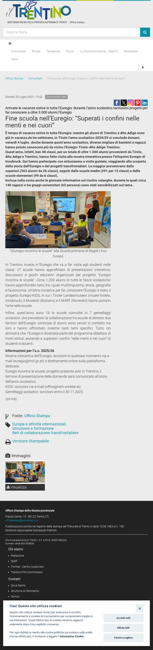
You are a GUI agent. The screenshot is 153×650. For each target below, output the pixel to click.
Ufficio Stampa (14, 78)
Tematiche (53, 51)
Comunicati (18, 51)
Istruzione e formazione (33, 428)
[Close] (140, 608)
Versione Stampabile (30, 441)
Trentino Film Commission (27, 572)
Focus (70, 51)
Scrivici (15, 596)
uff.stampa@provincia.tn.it (21, 520)
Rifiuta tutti (123, 627)
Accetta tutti (123, 617)
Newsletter (131, 51)
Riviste (36, 51)
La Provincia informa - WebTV (99, 51)
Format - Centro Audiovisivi (27, 566)
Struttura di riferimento (25, 591)
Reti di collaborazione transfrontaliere (45, 432)
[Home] (10, 43)
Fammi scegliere (123, 637)
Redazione (17, 555)
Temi (14, 59)
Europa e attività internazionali (39, 424)
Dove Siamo (18, 585)
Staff (14, 561)
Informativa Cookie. (72, 636)
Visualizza (16, 487)
